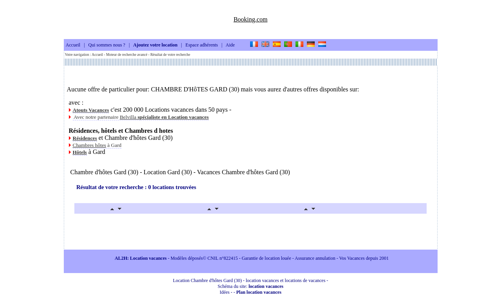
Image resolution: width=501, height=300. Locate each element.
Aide (230, 45)
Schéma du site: (250, 286)
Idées (224, 292)
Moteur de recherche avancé (126, 55)
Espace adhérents (202, 45)
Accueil (73, 45)
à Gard (97, 145)
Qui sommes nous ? (106, 45)
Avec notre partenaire (141, 117)
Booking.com (251, 19)
